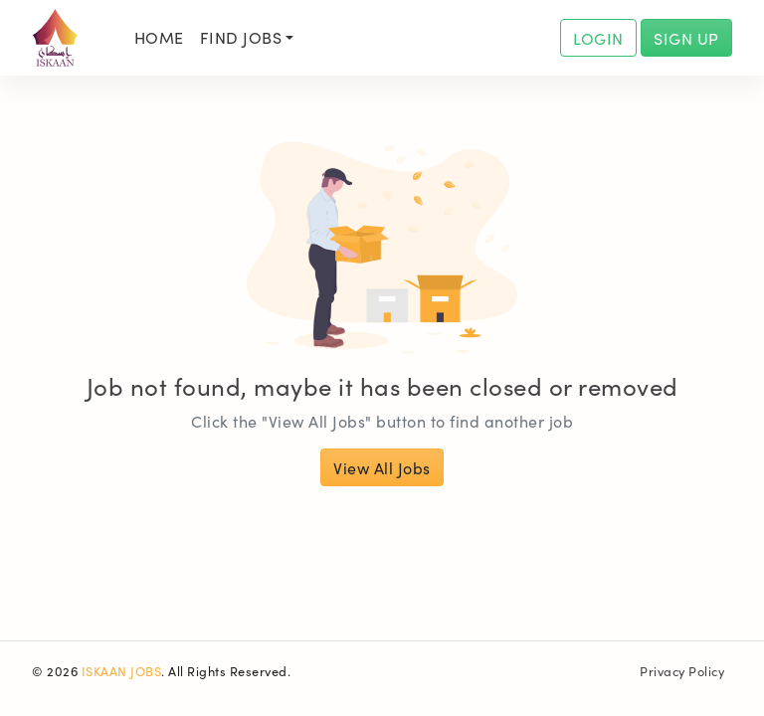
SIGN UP (686, 38)
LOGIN (598, 38)
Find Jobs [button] (241, 37)
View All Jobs (382, 467)
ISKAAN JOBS (122, 670)
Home (159, 37)
